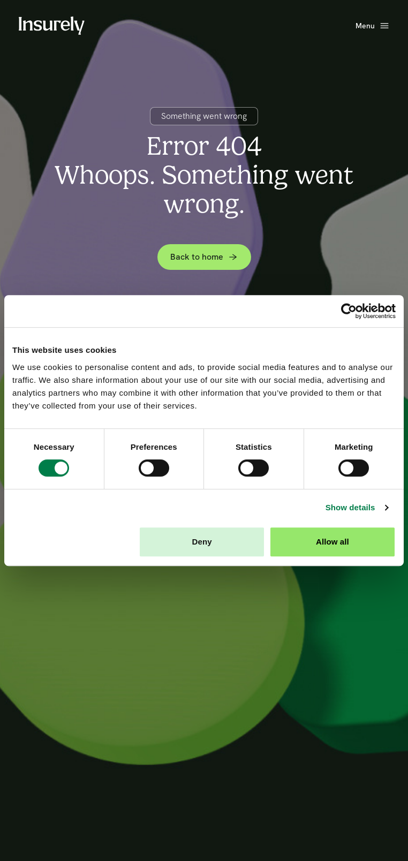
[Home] (51, 25)
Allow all (332, 541)
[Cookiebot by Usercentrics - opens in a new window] (349, 311)
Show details (350, 507)
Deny (202, 541)
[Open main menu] (373, 26)
